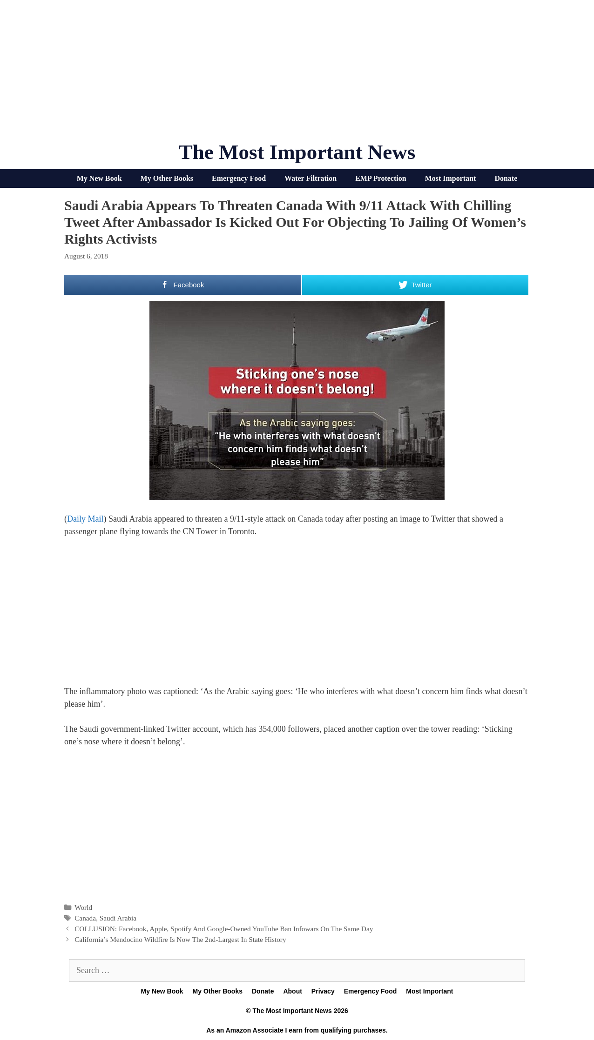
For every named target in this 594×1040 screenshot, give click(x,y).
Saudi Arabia (118, 918)
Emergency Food (239, 178)
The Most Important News (297, 152)
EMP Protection (380, 178)
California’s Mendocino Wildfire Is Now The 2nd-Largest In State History (180, 939)
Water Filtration (310, 178)
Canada (85, 918)
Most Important (450, 178)
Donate (505, 178)
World (83, 907)
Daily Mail (85, 518)
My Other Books (167, 178)
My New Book (99, 178)
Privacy (323, 991)
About (292, 991)
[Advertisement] (297, 74)
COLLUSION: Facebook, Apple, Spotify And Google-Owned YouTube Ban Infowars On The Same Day (223, 929)
